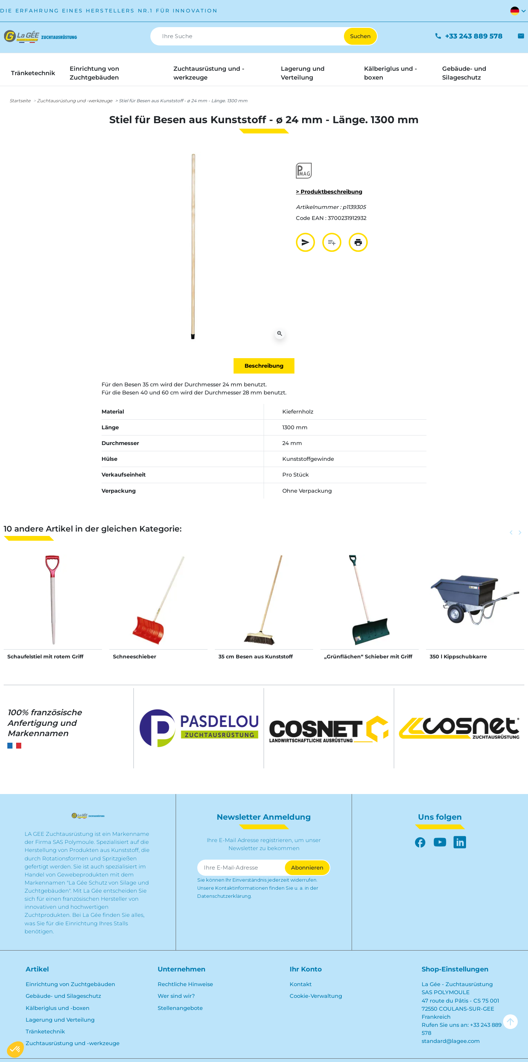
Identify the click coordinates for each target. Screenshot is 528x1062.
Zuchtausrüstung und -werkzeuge (74, 100)
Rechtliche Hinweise (185, 984)
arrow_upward (510, 1021)
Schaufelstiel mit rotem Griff (45, 656)
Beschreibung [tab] (264, 366)
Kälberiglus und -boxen (57, 1008)
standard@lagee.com (451, 1041)
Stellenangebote (180, 1008)
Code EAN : (311, 218)
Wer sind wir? (176, 996)
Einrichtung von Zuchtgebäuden (70, 984)
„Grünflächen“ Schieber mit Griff (368, 656)
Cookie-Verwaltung (316, 996)
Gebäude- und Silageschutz (63, 996)
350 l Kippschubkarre (458, 656)
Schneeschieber (134, 656)
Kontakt (301, 984)
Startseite (20, 100)
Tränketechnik (45, 1031)
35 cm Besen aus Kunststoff (256, 656)
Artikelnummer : (318, 207)
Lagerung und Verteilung (60, 1020)
